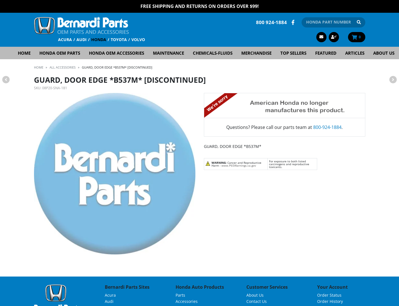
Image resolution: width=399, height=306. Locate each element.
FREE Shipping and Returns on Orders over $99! (199, 6)
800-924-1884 (327, 127)
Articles (354, 53)
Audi (81, 39)
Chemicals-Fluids (212, 53)
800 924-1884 (271, 22)
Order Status (329, 295)
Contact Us (256, 301)
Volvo (138, 39)
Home (24, 53)
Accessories (187, 301)
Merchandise (256, 53)
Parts (180, 295)
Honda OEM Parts (59, 53)
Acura (65, 39)
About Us (383, 53)
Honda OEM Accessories (116, 53)
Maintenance (168, 53)
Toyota (119, 39)
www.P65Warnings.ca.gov (238, 165)
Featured (325, 53)
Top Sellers (293, 53)
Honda (98, 39)
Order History (330, 301)
